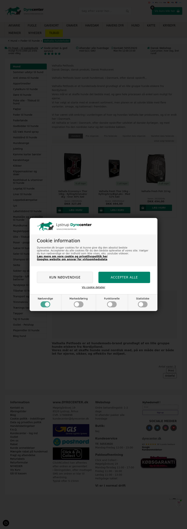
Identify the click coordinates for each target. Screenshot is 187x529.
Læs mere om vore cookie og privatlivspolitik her (72, 256)
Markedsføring (78, 302)
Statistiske (142, 302)
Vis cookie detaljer (93, 287)
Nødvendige (45, 302)
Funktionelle (112, 302)
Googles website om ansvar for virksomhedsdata (72, 259)
